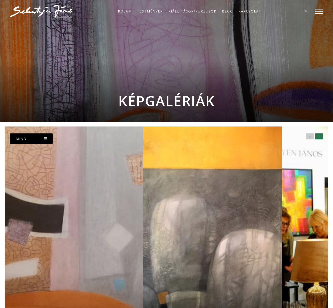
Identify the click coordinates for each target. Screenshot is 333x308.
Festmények (150, 11)
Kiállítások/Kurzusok (192, 11)
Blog (227, 11)
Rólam (125, 11)
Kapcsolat (249, 11)
